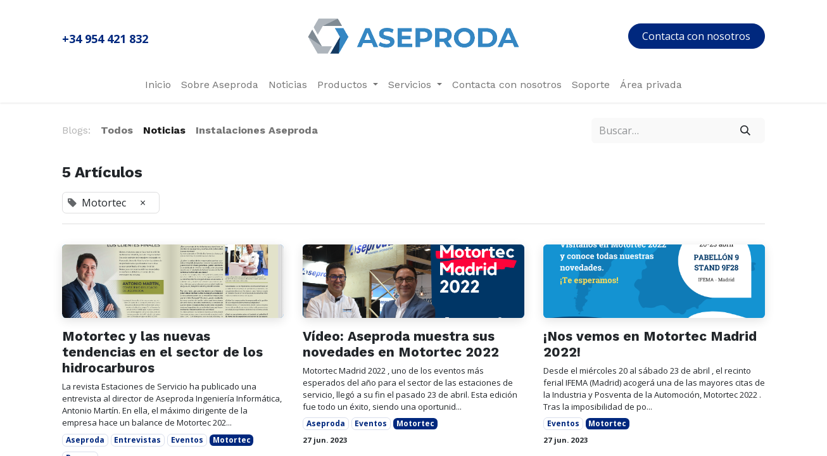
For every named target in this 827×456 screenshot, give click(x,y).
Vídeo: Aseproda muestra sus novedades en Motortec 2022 (401, 344)
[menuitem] (158, 85)
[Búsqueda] (745, 130)
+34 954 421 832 (105, 38)
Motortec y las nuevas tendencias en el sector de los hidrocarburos (162, 352)
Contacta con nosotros (696, 36)
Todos (117, 130)
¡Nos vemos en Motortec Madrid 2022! (650, 344)
